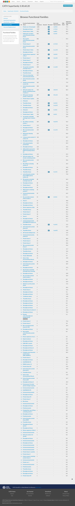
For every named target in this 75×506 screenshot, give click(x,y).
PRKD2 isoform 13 (27, 364)
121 (21, 352)
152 (21, 442)
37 (21, 133)
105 (21, 329)
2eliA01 (55, 114)
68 (21, 226)
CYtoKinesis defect (27, 296)
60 (21, 205)
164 (21, 445)
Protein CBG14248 (27, 255)
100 (21, 301)
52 (21, 185)
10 (21, 54)
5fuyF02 (55, 171)
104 (21, 325)
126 (21, 396)
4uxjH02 (55, 224)
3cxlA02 (55, 109)
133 (21, 384)
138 (21, 422)
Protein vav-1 (26, 462)
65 (21, 216)
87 (21, 275)
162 (21, 464)
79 (21, 258)
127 (21, 387)
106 (21, 312)
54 (21, 187)
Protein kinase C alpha (28, 114)
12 (21, 60)
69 (21, 232)
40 (21, 143)
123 (21, 368)
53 (21, 183)
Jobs (12, 495)
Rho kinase (25, 401)
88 (21, 289)
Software (48, 495)
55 (21, 189)
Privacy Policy (66, 495)
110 (21, 345)
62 (21, 209)
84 (21, 273)
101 (21, 307)
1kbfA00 (55, 54)
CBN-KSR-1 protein (27, 343)
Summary (6, 18)
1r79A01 (55, 29)
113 (21, 336)
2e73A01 (55, 44)
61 (21, 207)
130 (21, 401)
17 (21, 72)
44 (21, 156)
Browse (24, 1)
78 (21, 255)
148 (21, 414)
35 (21, 127)
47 (21, 167)
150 (21, 471)
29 (21, 112)
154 (21, 475)
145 (21, 430)
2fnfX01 (55, 197)
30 (21, 109)
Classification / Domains (9, 22)
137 (21, 469)
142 (21, 466)
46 (21, 163)
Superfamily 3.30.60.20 (13, 11)
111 (21, 343)
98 (21, 305)
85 (21, 269)
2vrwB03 (55, 67)
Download (30, 1)
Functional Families (24, 11)
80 (21, 263)
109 (21, 339)
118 (21, 359)
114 (21, 372)
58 (21, 203)
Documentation (30, 493)
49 (21, 174)
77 (21, 253)
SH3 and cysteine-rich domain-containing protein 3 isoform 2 (29, 91)
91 (21, 287)
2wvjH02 (55, 105)
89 (21, 294)
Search (18, 1)
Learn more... (39, 487)
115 (21, 364)
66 (21, 218)
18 (21, 75)
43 (21, 154)
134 (21, 399)
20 (21, 82)
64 (21, 211)
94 (21, 292)
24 (21, 98)
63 (21, 214)
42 (21, 149)
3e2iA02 (55, 103)
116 (21, 350)
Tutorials (30, 495)
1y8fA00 (55, 27)
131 (21, 403)
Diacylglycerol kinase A (28, 347)
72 (21, 243)
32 (21, 116)
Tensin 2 (25, 200)
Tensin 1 (25, 216)
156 (21, 410)
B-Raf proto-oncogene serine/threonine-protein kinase (29, 35)
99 (21, 303)
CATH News (12, 491)
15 (21, 67)
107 (21, 331)
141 (21, 432)
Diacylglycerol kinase (28, 29)
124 (21, 378)
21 (21, 86)
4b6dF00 (55, 121)
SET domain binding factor (29, 232)
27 (21, 107)
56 (21, 193)
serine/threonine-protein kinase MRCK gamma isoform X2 (29, 175)
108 (21, 321)
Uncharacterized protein (28, 387)
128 (21, 394)
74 (21, 251)
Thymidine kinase (27, 72)
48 (21, 169)
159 (21, 449)
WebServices (48, 493)
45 (21, 160)
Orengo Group (66, 493)
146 (21, 424)
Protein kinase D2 (27, 366)
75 (21, 245)
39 (21, 146)
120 (21, 347)
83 (21, 224)
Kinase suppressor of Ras (29, 207)
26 (21, 103)
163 (21, 418)
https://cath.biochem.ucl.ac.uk (16, 503)
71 (21, 238)
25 (21, 100)
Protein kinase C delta (28, 31)
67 (21, 220)
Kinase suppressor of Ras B (29, 430)
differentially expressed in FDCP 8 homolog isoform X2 (29, 150)
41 (21, 140)
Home (13, 1)
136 (21, 374)
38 (21, 137)
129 (21, 390)
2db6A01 (55, 89)
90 (21, 281)
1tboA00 (55, 58)
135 (21, 405)
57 (21, 197)
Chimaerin (25, 100)
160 (21, 454)
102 (21, 323)
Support (42, 1)
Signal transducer (27, 339)
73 (21, 240)
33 (21, 121)
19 (21, 78)
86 (21, 230)
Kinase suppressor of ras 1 (29, 336)
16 (21, 70)
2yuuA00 (55, 49)
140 (21, 451)
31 (21, 114)
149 (21, 473)
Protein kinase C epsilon (28, 98)
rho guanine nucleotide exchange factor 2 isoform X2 (29, 118)
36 (21, 129)
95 (21, 298)
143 (21, 416)
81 (21, 267)
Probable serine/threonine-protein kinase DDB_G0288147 (29, 354)
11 (21, 58)
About (36, 1)
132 (21, 392)
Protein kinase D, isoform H (29, 309)
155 (21, 460)
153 (21, 408)
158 (21, 428)
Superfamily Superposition (10, 20)
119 (21, 362)
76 (21, 249)
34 (21, 125)
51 (21, 171)
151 (21, 456)
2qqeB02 (55, 230)
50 (21, 179)
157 (21, 462)
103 (21, 314)
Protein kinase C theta (28, 49)
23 (21, 95)
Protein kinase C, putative (29, 451)
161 (21, 434)
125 (21, 382)
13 (21, 62)
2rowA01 (55, 129)
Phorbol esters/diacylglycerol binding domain (28, 316)
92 (21, 279)
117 (21, 366)
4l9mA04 (55, 95)
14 (21, 64)
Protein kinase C (27, 44)
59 (21, 200)
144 (21, 447)
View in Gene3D (68, 5)
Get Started (30, 491)
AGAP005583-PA (27, 362)
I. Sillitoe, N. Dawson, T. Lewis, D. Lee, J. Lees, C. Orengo (35, 500)
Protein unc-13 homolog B (29, 27)
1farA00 (55, 33)
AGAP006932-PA (27, 390)
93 (21, 283)
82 (21, 261)
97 (21, 296)
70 (21, 235)
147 (21, 438)
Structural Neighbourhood (9, 27)
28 (21, 105)
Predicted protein (27, 408)
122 (21, 357)
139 (21, 440)
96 (21, 309)
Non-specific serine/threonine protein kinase (28, 40)
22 (21, 89)
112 (21, 341)
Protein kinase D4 (27, 396)
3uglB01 (55, 31)
